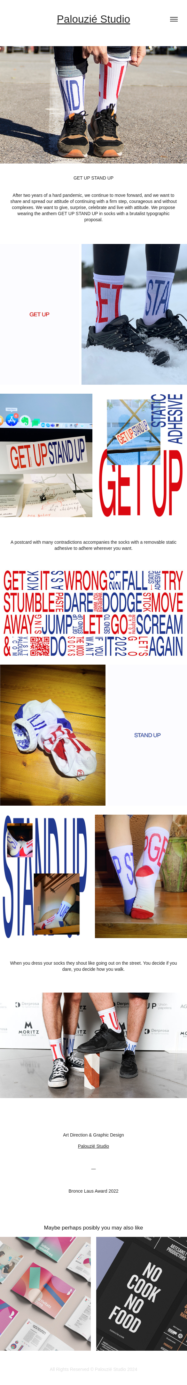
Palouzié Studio (93, 19)
